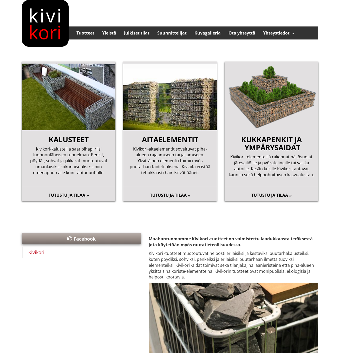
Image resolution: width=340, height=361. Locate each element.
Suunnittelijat (172, 33)
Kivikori (36, 252)
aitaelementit (170, 139)
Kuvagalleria (207, 33)
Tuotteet (85, 33)
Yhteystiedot (276, 33)
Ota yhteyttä (241, 33)
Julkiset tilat (136, 33)
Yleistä (109, 33)
